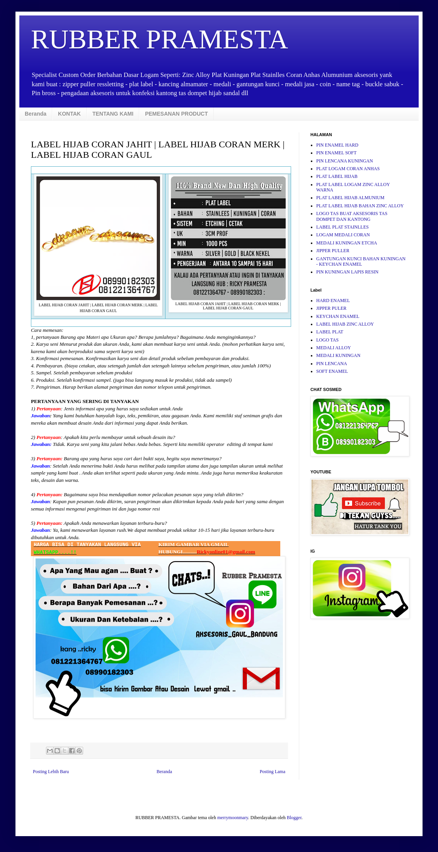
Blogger (294, 817)
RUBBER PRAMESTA (159, 39)
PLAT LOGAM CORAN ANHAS (348, 168)
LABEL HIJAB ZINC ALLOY (345, 324)
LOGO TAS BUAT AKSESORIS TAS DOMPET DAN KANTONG (351, 216)
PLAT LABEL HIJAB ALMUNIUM (350, 197)
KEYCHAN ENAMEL (338, 316)
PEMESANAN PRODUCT (176, 114)
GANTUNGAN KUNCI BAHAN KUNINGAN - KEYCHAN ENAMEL (361, 261)
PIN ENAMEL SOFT (336, 152)
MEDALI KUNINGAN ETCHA (346, 243)
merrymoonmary (232, 817)
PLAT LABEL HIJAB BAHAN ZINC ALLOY (360, 205)
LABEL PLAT (329, 332)
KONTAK (69, 114)
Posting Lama (272, 771)
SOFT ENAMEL (332, 371)
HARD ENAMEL (333, 300)
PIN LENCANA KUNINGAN (344, 161)
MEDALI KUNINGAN (338, 355)
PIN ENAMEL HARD (337, 145)
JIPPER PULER (331, 308)
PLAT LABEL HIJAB (337, 176)
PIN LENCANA (331, 363)
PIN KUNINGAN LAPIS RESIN (347, 272)
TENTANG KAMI (112, 114)
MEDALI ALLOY (333, 347)
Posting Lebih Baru (51, 771)
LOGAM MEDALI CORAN (343, 234)
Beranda (35, 114)
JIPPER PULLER (332, 250)
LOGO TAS (327, 340)
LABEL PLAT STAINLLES (342, 227)
